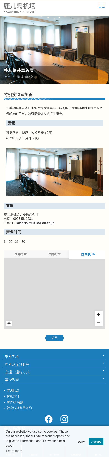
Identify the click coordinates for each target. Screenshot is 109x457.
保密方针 (13, 396)
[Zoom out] (99, 322)
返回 (54, 337)
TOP (7, 76)
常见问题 (13, 390)
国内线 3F (88, 254)
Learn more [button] (14, 450)
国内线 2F (54, 254)
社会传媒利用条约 (19, 408)
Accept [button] (96, 441)
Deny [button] (81, 441)
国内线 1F (21, 254)
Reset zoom (9, 323)
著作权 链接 (15, 402)
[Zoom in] (99, 315)
